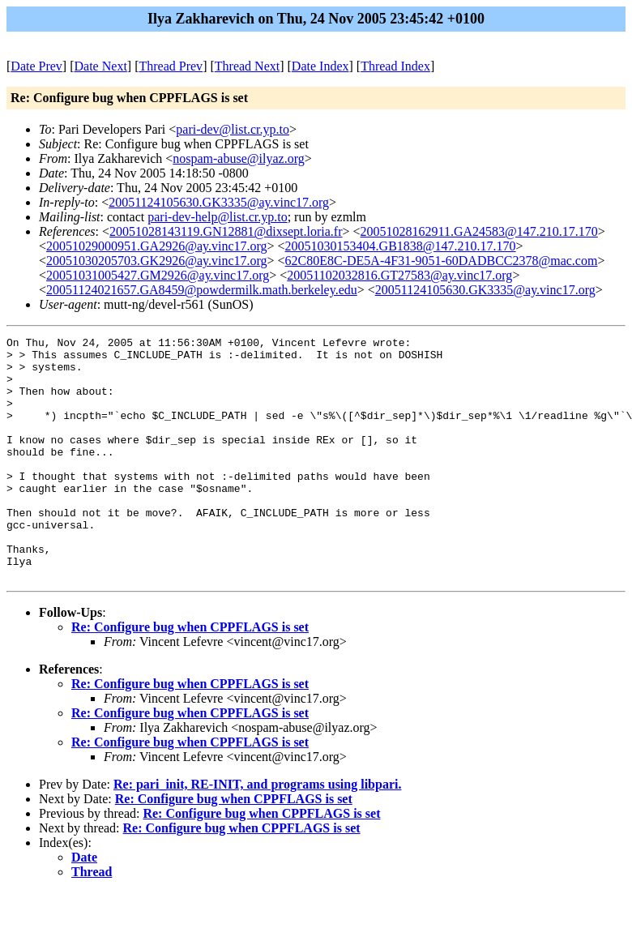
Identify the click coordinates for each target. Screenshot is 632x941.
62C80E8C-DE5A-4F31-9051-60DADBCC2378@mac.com (441, 260)
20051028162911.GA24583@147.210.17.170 (479, 231)
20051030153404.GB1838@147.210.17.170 (400, 246)
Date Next (101, 66)
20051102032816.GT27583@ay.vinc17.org (399, 275)
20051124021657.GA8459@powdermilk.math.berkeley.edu (201, 290)
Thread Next (247, 66)
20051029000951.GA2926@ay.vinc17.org (156, 246)
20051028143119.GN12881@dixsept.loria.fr (225, 231)
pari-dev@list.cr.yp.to (232, 129)
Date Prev (36, 66)
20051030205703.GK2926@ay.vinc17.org (156, 260)
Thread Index (395, 66)
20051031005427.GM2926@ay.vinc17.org (157, 275)
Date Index (320, 66)
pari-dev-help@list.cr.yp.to (217, 217)
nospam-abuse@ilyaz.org (238, 158)
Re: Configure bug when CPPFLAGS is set (190, 675)
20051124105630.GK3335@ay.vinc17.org (219, 202)
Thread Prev (171, 66)
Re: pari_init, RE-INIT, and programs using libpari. (257, 833)
